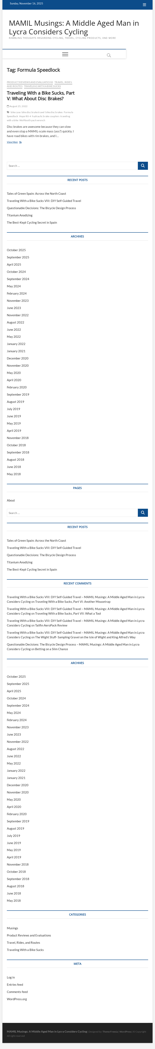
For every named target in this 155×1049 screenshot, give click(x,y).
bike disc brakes (54, 112)
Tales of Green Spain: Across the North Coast (36, 193)
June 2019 (14, 416)
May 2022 (14, 337)
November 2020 (18, 365)
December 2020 (17, 358)
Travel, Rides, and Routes (23, 943)
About (11, 500)
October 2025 (16, 250)
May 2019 (14, 423)
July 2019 (13, 409)
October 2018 (16, 445)
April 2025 (14, 264)
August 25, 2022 (17, 106)
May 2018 (14, 474)
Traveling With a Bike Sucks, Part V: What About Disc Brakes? (40, 96)
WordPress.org (17, 999)
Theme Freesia (110, 1031)
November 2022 (18, 315)
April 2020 (14, 380)
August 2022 (15, 322)
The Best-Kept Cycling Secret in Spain (32, 222)
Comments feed (17, 992)
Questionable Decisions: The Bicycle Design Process (41, 208)
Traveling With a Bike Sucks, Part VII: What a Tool (68, 613)
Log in (11, 977)
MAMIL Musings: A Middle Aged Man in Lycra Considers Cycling (74, 27)
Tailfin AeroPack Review (51, 625)
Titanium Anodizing (19, 215)
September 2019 (18, 394)
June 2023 (14, 308)
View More (17, 142)
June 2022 (14, 329)
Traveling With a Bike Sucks (42, 86)
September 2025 (18, 257)
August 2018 (15, 460)
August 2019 (15, 402)
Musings (12, 928)
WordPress (125, 1031)
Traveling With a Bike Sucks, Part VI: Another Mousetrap (72, 602)
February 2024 (17, 293)
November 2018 (18, 438)
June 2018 (14, 467)
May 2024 (14, 286)
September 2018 (18, 452)
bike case (16, 112)
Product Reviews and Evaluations (30, 82)
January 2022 (16, 344)
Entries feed (15, 985)
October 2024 (16, 272)
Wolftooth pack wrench (32, 120)
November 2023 (18, 300)
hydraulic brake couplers (45, 116)
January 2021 (16, 351)
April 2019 (14, 431)
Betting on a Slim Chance (51, 649)
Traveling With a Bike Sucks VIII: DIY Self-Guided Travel (44, 201)
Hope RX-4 (25, 116)
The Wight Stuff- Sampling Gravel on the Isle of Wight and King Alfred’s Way (85, 637)
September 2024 (18, 279)
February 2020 (17, 387)
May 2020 (14, 373)
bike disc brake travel (33, 112)
